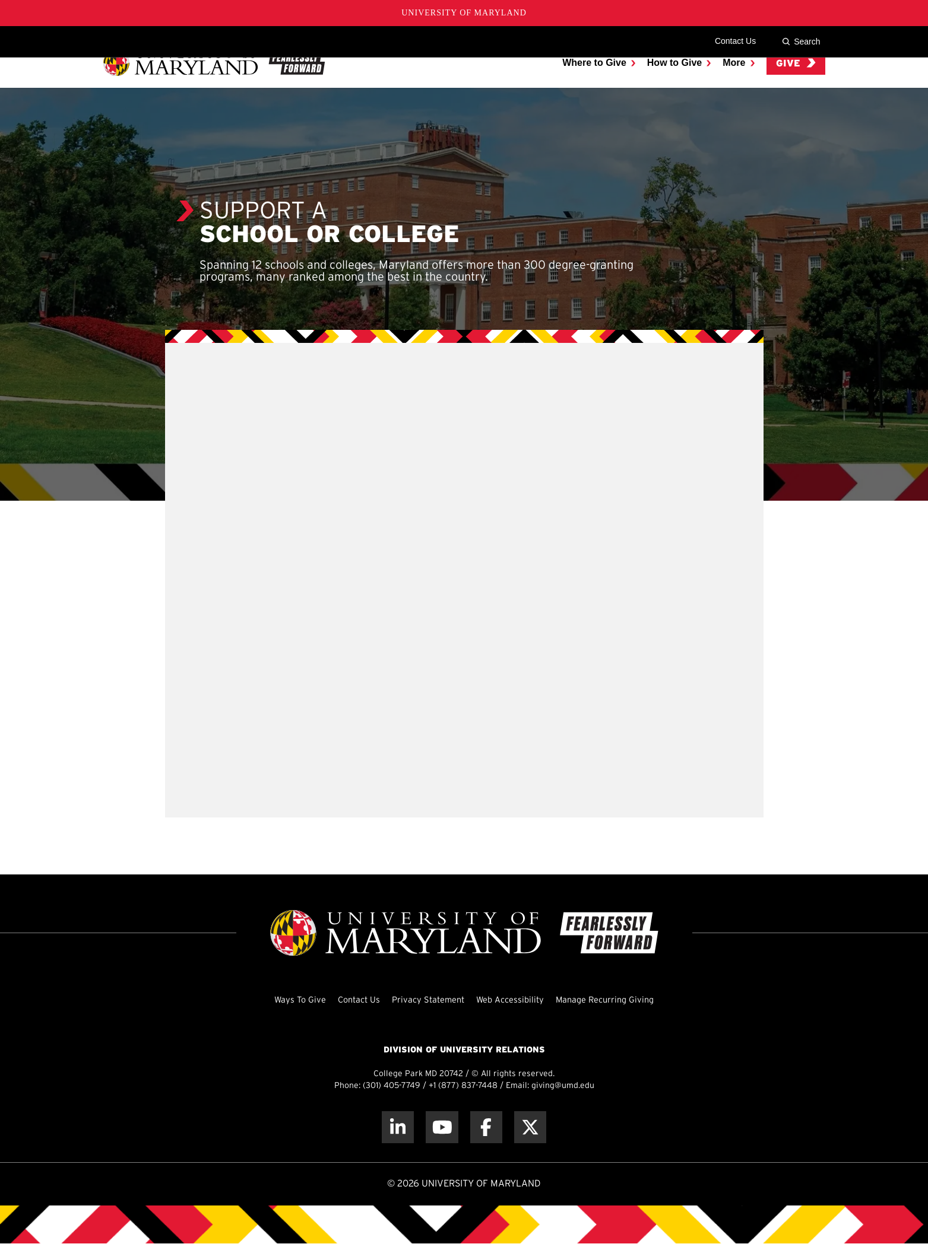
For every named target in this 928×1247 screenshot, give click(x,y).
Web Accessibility (513, 999)
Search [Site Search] (801, 41)
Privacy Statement (424, 999)
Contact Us (735, 41)
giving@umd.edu (562, 1086)
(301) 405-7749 (391, 1086)
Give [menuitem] (796, 80)
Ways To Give (285, 999)
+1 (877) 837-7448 (463, 1086)
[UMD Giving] (214, 79)
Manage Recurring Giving (616, 999)
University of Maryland (464, 12)
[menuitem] (598, 79)
